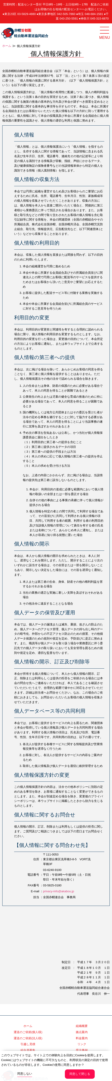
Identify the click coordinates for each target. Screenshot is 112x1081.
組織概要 (82, 1026)
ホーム (6, 45)
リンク (81, 1044)
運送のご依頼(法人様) (28, 1038)
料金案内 (82, 1038)
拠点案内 (82, 1032)
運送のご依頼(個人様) (28, 1032)
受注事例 (82, 1050)
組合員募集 (27, 1050)
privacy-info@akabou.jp (58, 891)
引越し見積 (27, 1044)
